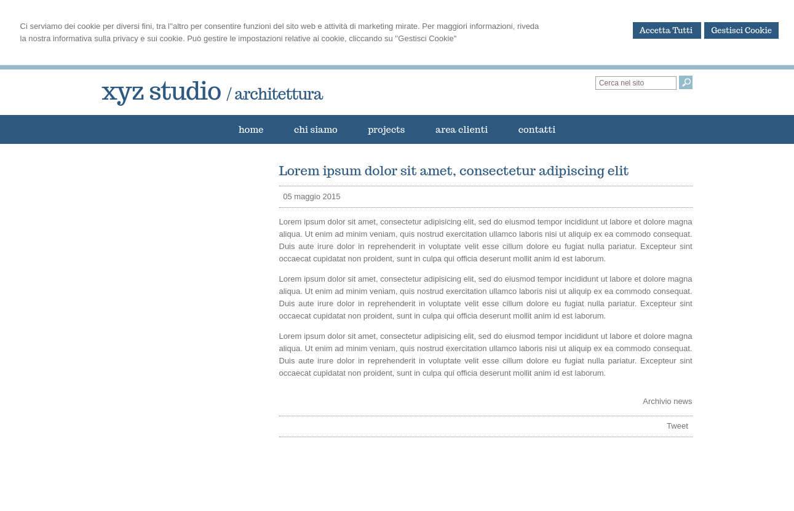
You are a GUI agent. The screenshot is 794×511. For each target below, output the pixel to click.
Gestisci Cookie (741, 30)
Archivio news (667, 401)
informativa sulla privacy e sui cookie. (119, 38)
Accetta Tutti (667, 30)
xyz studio (212, 90)
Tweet (677, 425)
